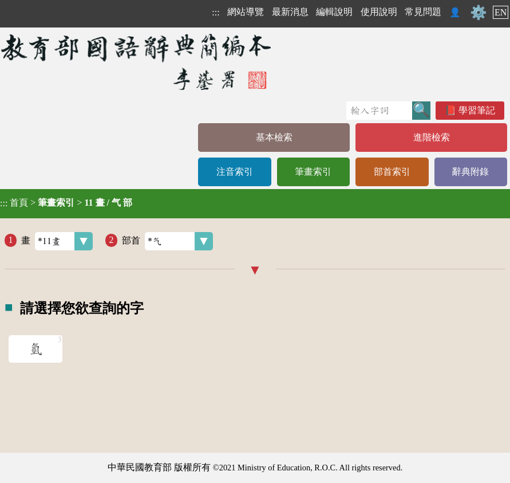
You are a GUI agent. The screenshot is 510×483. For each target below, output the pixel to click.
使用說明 (379, 12)
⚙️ (478, 12)
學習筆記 (476, 110)
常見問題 (423, 12)
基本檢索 (274, 137)
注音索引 (234, 171)
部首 (167, 241)
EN (501, 12)
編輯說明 (334, 12)
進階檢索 (431, 137)
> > (66, 203)
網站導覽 (245, 12)
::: (215, 12)
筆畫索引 (313, 171)
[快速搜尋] (379, 110)
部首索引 (392, 171)
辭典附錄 (470, 171)
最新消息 (290, 12)
